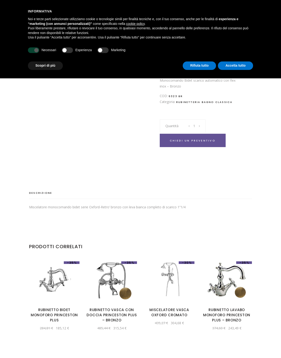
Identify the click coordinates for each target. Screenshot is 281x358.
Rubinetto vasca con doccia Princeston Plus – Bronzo (112, 315)
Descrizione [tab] (40, 193)
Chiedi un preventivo (193, 140)
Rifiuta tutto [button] (199, 65)
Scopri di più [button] (45, 65)
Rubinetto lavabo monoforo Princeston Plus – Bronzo (226, 315)
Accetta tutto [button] (235, 65)
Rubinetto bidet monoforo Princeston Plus (54, 315)
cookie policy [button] (135, 24)
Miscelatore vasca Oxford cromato (169, 312)
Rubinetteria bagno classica (204, 102)
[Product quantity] (194, 126)
